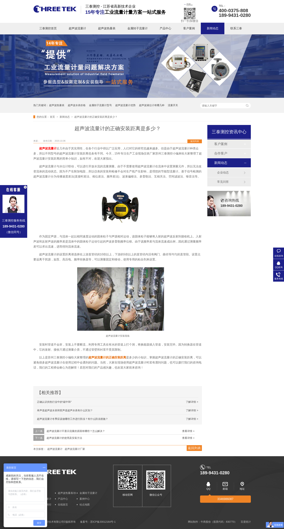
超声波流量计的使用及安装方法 (64, 437)
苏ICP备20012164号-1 (103, 521)
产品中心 (165, 28)
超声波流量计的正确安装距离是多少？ (95, 116)
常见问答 (223, 181)
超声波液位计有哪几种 (151, 105)
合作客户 (220, 153)
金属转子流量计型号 (100, 105)
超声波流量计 (77, 28)
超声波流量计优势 (125, 105)
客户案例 (189, 28)
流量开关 (173, 105)
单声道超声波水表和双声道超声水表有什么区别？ (65, 410)
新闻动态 (212, 28)
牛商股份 (206, 521)
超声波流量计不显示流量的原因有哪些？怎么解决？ (76, 431)
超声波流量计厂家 (75, 449)
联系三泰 (236, 28)
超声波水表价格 (77, 105)
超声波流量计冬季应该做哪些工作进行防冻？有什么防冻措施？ (72, 418)
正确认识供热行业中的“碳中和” (54, 401)
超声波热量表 (106, 28)
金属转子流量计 (137, 28)
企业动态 (223, 172)
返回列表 (194, 141)
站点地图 (85, 504)
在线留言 (63, 504)
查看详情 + (188, 431)
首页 (53, 116)
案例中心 (85, 498)
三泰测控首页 (48, 28)
